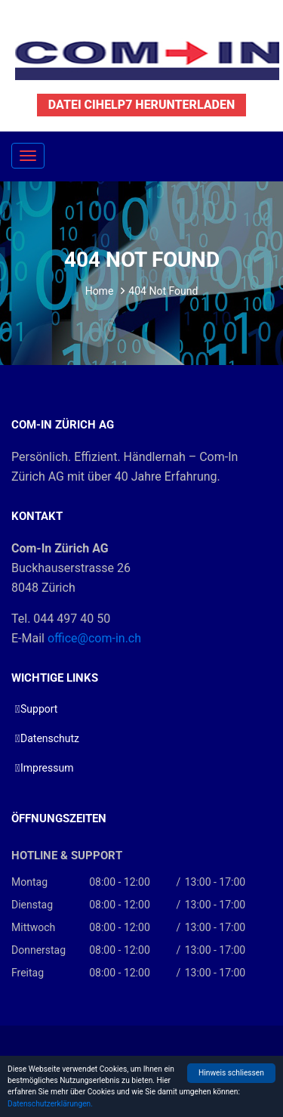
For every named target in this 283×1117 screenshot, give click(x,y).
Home (99, 291)
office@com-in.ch (94, 638)
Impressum (46, 768)
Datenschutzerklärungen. (50, 1104)
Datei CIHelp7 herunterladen (141, 104)
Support (38, 709)
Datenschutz (49, 738)
